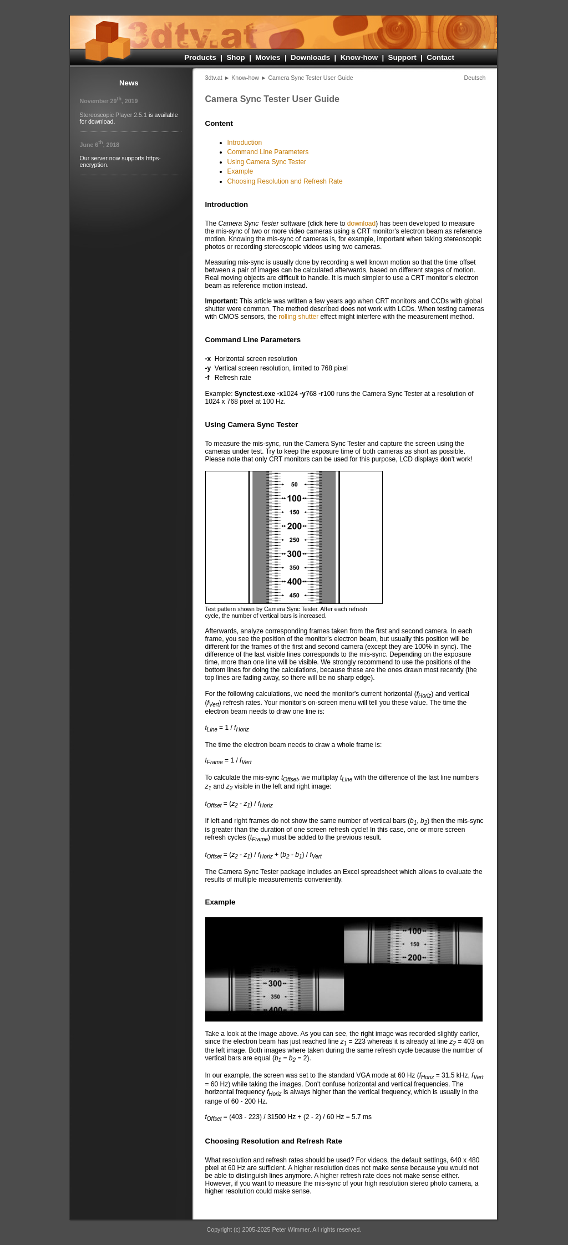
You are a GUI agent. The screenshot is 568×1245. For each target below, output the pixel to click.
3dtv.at (213, 77)
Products (200, 57)
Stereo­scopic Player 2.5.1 (113, 114)
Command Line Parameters (268, 152)
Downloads (310, 57)
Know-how (359, 57)
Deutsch (474, 77)
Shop (235, 57)
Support (402, 57)
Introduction (244, 142)
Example (240, 171)
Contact (440, 57)
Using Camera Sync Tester (267, 162)
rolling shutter (298, 317)
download (361, 223)
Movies (267, 57)
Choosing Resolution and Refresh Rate (285, 181)
